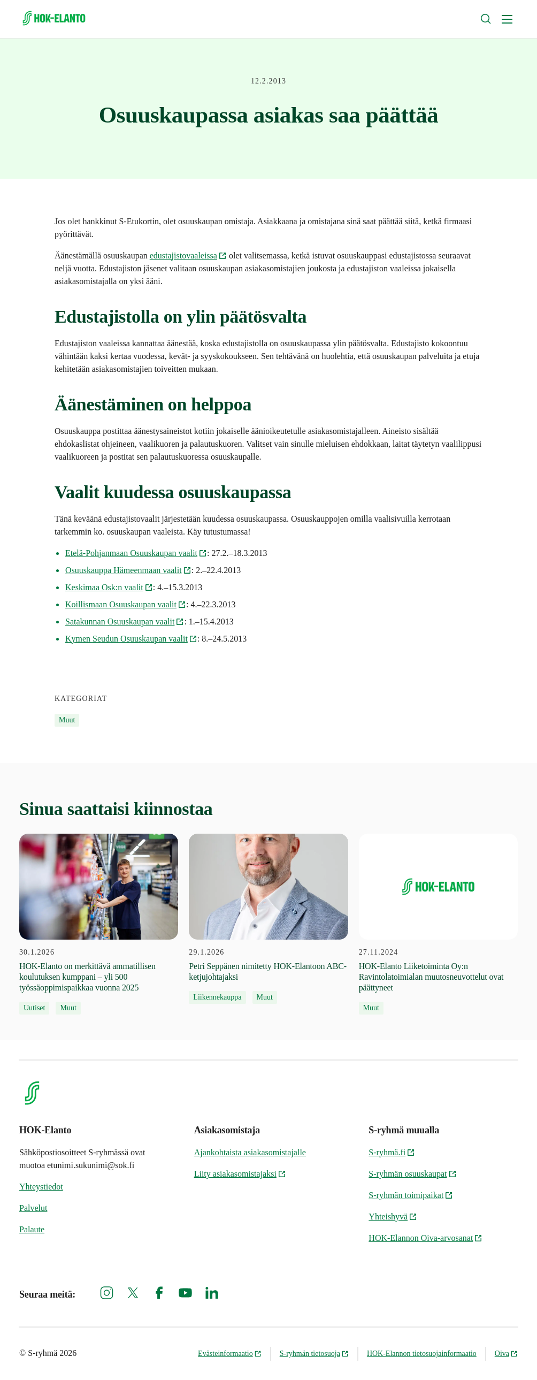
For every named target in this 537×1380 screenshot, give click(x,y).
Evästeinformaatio (230, 1353)
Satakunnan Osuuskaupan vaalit (124, 621)
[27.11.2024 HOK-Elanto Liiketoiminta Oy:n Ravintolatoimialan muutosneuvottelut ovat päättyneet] (438, 924)
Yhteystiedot (41, 1186)
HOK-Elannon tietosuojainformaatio (422, 1353)
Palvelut (33, 1208)
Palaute (31, 1229)
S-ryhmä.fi (392, 1152)
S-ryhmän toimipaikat (411, 1195)
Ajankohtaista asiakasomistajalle (250, 1152)
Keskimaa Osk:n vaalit (109, 587)
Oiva (506, 1353)
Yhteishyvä (393, 1216)
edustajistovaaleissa (188, 255)
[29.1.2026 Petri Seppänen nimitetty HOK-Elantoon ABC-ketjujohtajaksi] (268, 919)
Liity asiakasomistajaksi (240, 1173)
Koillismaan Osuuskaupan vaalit (125, 604)
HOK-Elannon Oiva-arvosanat (425, 1237)
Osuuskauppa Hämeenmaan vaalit (128, 570)
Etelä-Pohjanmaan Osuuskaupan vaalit (136, 553)
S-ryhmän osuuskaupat (412, 1173)
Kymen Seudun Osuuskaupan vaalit (131, 638)
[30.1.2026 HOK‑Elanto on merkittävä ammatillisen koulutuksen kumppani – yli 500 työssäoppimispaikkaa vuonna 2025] (98, 924)
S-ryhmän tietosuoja (314, 1353)
